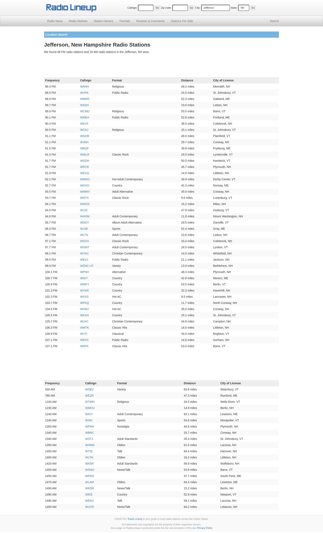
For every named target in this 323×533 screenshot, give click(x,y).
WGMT (84, 247)
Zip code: (166, 7)
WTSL (89, 451)
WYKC (84, 253)
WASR (89, 463)
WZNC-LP (86, 265)
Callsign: (132, 7)
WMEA (84, 117)
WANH (84, 86)
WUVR (89, 506)
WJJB (84, 228)
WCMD (84, 111)
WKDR (89, 488)
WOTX (84, 197)
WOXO (84, 185)
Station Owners (104, 21)
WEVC (84, 340)
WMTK (84, 327)
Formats (124, 21)
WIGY (84, 278)
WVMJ (84, 309)
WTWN (89, 401)
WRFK (84, 346)
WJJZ (84, 210)
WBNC (89, 432)
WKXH (84, 315)
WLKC (84, 321)
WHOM (85, 216)
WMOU (90, 408)
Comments (150, 21)
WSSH (84, 105)
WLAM (89, 482)
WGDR (84, 136)
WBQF (84, 148)
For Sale (182, 21)
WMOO (85, 179)
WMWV (85, 191)
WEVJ (84, 259)
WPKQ (84, 303)
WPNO (89, 476)
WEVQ (84, 173)
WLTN (84, 235)
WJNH (84, 142)
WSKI (88, 420)
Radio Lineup (135, 519)
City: (197, 7)
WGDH (84, 160)
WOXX (84, 241)
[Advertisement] (161, 66)
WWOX (85, 204)
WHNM (89, 445)
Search (274, 21)
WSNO (89, 469)
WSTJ (89, 438)
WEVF (84, 123)
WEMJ (89, 500)
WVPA (84, 92)
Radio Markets (78, 21)
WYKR (84, 290)
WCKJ (84, 129)
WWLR (84, 154)
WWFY (84, 284)
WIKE (88, 494)
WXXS (84, 296)
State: (234, 7)
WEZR (89, 395)
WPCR (84, 167)
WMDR (84, 99)
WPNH (84, 272)
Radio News (55, 21)
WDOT (84, 222)
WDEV (89, 389)
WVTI (83, 333)
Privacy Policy (204, 528)
